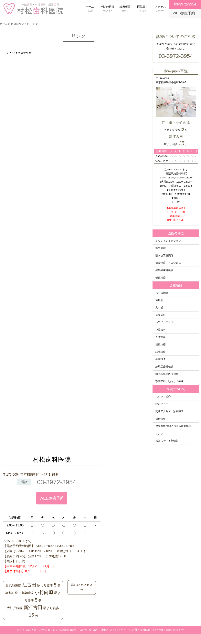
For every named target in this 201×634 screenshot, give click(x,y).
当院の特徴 (107, 9)
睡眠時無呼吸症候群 (166, 374)
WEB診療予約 (51, 498)
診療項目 (125, 9)
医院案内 (143, 9)
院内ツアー (161, 404)
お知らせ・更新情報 (166, 440)
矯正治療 (160, 277)
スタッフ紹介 (163, 396)
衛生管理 (160, 248)
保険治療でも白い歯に (168, 262)
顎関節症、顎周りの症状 (169, 381)
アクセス (160, 9)
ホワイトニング (164, 322)
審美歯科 (160, 315)
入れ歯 (159, 307)
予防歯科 (160, 337)
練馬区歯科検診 (164, 270)
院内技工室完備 (164, 255)
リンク (159, 433)
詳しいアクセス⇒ (82, 587)
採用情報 (160, 418)
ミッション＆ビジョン (168, 240)
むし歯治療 (161, 292)
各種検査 (160, 359)
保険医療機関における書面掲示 (173, 426)
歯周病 (159, 300)
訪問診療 (160, 352)
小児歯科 (160, 329)
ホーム (90, 9)
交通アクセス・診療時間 (169, 411)
